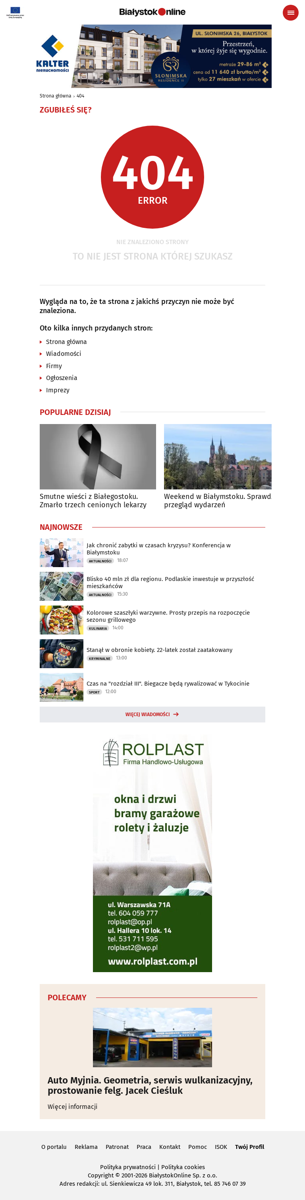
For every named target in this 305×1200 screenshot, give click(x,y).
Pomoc (197, 1146)
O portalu (54, 1146)
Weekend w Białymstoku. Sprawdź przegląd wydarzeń (219, 501)
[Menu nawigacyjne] (291, 13)
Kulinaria (98, 629)
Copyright (101, 1175)
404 (80, 96)
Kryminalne (99, 659)
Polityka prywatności (128, 1167)
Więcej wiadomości (147, 714)
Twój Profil (249, 1146)
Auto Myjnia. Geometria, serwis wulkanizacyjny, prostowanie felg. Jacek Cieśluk (150, 1085)
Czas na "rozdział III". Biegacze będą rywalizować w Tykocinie (168, 683)
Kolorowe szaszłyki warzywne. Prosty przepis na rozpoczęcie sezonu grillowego (168, 616)
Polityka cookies (183, 1167)
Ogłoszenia (61, 378)
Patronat (117, 1146)
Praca (144, 1146)
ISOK (221, 1146)
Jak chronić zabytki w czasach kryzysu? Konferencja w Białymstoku (159, 549)
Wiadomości (63, 353)
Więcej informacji (73, 1106)
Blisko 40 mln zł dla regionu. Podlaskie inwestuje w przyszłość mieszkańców (170, 582)
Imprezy (57, 390)
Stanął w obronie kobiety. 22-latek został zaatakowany (159, 650)
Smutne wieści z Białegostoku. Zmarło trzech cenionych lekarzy (93, 501)
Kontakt (169, 1146)
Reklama (86, 1146)
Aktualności (100, 561)
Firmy (54, 366)
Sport (94, 692)
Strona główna (55, 96)
